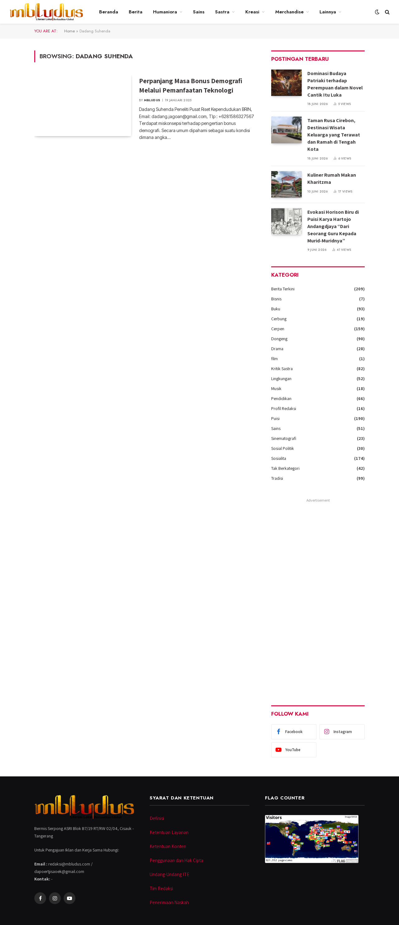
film (274, 358)
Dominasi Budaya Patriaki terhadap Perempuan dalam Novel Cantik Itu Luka (335, 84)
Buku (275, 309)
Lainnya (328, 11)
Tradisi (277, 478)
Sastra (222, 11)
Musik (276, 388)
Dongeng (279, 338)
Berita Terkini (283, 289)
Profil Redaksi (283, 408)
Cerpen (277, 328)
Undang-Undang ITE (169, 874)
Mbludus (152, 100)
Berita (135, 11)
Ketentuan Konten (168, 846)
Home (69, 31)
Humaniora (165, 11)
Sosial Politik (282, 448)
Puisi (275, 418)
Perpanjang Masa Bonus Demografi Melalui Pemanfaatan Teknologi (190, 85)
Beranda (108, 11)
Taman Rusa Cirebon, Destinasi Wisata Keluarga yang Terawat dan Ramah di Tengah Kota (333, 134)
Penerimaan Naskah (169, 902)
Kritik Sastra (282, 368)
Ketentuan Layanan (169, 832)
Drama (277, 348)
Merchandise (289, 11)
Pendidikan (281, 398)
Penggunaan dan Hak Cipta (176, 860)
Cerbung (278, 319)
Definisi (157, 818)
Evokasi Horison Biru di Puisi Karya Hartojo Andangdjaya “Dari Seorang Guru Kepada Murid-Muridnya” (333, 226)
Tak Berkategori (285, 468)
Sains (198, 11)
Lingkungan (281, 378)
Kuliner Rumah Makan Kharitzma (331, 178)
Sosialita (278, 458)
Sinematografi (283, 438)
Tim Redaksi (161, 888)
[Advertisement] (318, 597)
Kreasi (252, 11)
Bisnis (276, 299)
